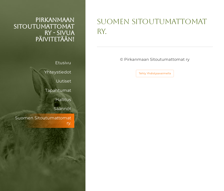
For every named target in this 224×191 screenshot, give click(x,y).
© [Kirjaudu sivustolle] (122, 59)
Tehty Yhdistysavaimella (155, 73)
